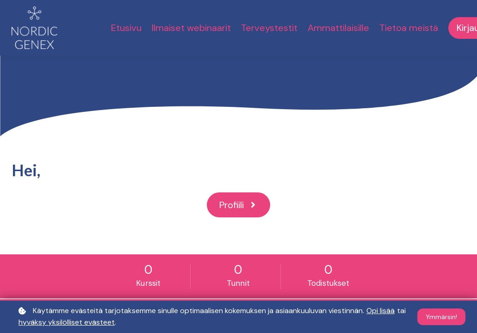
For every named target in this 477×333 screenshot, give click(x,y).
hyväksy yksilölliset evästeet (67, 322)
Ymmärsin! (441, 317)
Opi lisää (380, 310)
